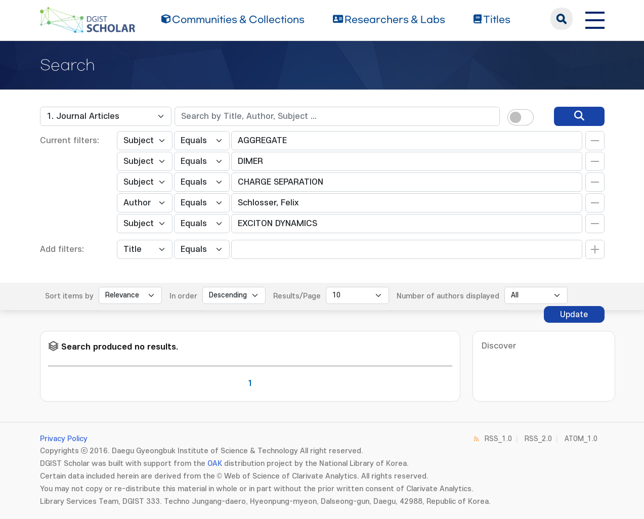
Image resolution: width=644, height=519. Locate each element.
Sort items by (69, 296)
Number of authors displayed (448, 296)
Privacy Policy (64, 439)
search (561, 19)
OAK (214, 463)
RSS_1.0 (498, 439)
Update (574, 314)
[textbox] (337, 116)
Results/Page (297, 296)
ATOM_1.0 (581, 439)
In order (183, 296)
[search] (579, 116)
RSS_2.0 (538, 439)
